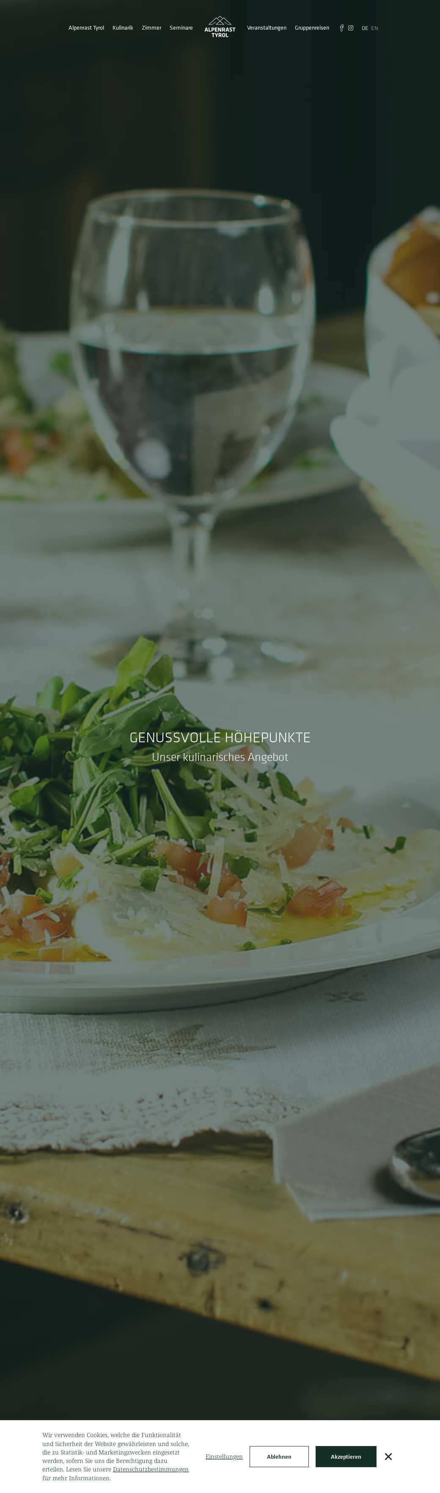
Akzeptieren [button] (346, 1456)
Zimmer (151, 27)
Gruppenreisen (312, 27)
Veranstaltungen (266, 27)
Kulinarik (123, 27)
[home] (220, 27)
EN (374, 28)
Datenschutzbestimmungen (151, 1469)
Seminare (181, 27)
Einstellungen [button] (224, 1456)
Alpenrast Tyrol (86, 27)
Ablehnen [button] (279, 1456)
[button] (388, 1456)
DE (365, 28)
